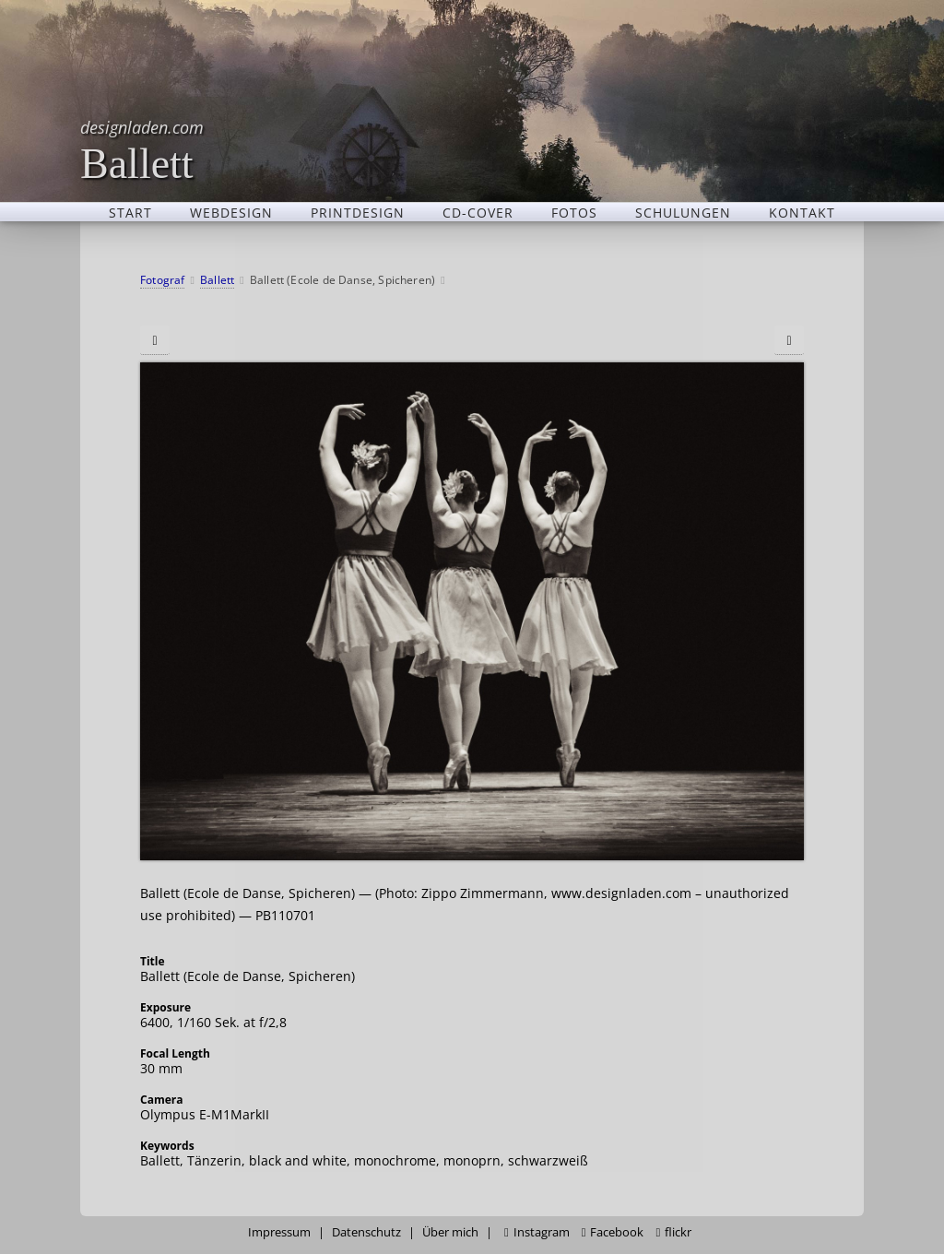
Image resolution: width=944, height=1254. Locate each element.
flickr (673, 1232)
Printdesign (358, 212)
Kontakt (802, 212)
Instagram (537, 1232)
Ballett (142, 149)
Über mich (450, 1232)
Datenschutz (366, 1232)
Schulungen (683, 212)
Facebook (613, 1232)
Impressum (279, 1232)
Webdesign (231, 212)
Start (130, 212)
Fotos (574, 212)
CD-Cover (477, 212)
